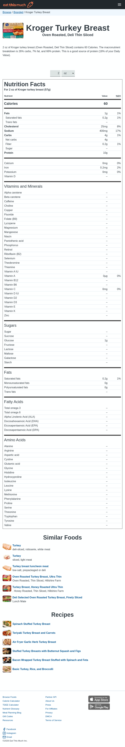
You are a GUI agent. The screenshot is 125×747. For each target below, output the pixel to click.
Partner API (50, 697)
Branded (18, 12)
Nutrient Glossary (11, 708)
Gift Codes (8, 716)
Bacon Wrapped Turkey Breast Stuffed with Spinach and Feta (50, 660)
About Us (49, 701)
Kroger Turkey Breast (68, 27)
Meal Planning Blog (12, 712)
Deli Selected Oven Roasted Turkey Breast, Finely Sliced (47, 597)
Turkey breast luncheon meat (31, 566)
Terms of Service (53, 720)
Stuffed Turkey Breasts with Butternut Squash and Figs (47, 651)
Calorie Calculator (11, 701)
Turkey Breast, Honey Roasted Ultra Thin (38, 587)
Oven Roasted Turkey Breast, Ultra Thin (37, 576)
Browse (7, 12)
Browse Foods (9, 697)
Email (7, 737)
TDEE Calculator (11, 704)
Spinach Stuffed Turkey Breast (31, 624)
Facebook (9, 729)
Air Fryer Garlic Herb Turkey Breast (34, 642)
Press (48, 704)
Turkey (17, 545)
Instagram (9, 733)
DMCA (48, 716)
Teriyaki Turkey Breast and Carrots (34, 633)
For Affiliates (51, 708)
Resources (8, 720)
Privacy (49, 712)
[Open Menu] (119, 4)
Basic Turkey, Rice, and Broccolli (33, 669)
